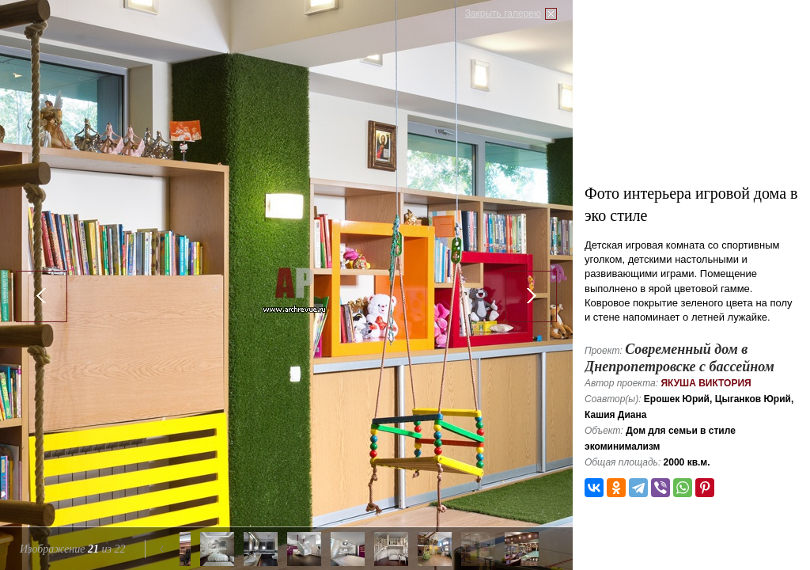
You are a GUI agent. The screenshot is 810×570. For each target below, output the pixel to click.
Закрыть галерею (503, 13)
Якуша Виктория (705, 383)
